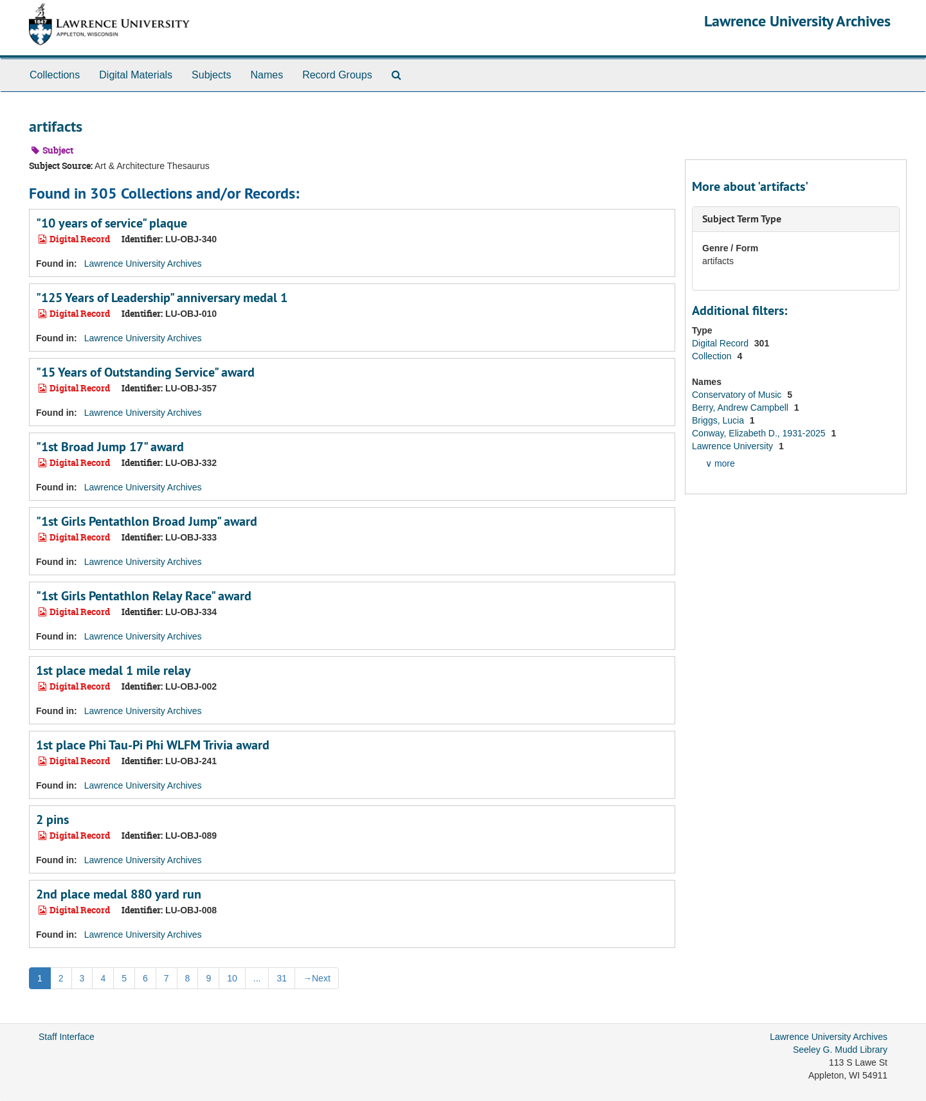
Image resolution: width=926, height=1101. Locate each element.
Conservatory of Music (738, 394)
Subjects (211, 74)
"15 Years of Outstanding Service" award (145, 372)
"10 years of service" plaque (111, 223)
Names (266, 74)
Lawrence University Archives (797, 21)
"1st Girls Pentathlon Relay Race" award (143, 595)
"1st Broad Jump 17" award (110, 446)
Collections (55, 74)
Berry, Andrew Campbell (741, 407)
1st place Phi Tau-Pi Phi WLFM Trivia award (152, 745)
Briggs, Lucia (719, 420)
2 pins (52, 819)
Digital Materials (135, 74)
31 (282, 978)
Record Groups (337, 74)
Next (317, 978)
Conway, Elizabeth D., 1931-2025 (760, 433)
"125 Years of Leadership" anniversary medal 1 (161, 297)
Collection (713, 356)
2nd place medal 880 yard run (118, 894)
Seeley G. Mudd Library (840, 1049)
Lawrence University (734, 446)
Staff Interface (67, 1037)
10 (232, 978)
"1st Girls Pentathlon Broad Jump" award (146, 521)
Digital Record (721, 343)
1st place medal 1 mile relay (113, 670)
